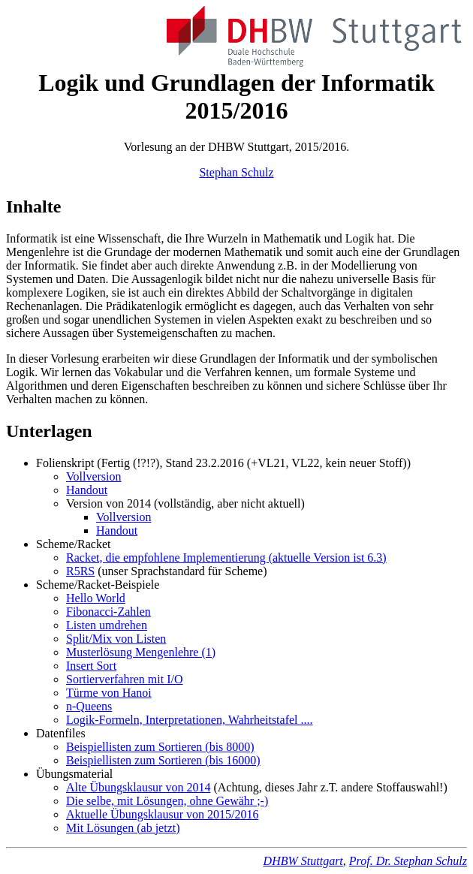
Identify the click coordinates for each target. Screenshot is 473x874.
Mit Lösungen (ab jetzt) (123, 827)
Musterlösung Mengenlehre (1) (140, 652)
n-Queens (89, 706)
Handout (86, 490)
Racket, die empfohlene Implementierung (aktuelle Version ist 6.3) (226, 557)
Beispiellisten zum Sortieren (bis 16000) (163, 760)
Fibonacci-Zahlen (108, 611)
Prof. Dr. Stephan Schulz (408, 860)
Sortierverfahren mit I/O (124, 679)
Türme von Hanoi (109, 692)
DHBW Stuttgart (303, 860)
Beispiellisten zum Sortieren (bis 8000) (160, 746)
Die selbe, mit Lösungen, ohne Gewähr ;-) (167, 800)
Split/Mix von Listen (116, 638)
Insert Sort (91, 665)
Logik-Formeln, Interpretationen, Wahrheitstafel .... (189, 719)
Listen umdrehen (106, 625)
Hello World (95, 598)
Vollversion (93, 476)
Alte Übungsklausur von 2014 (138, 787)
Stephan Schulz (236, 172)
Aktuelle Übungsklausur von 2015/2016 (162, 814)
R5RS (80, 571)
